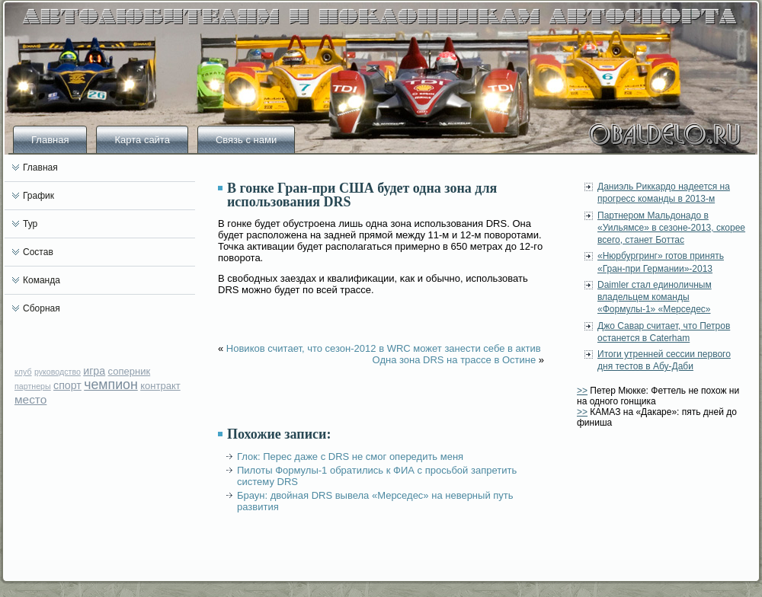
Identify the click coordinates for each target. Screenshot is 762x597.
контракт (160, 385)
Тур (30, 224)
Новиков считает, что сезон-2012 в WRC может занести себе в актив (383, 348)
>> (582, 390)
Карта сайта (141, 139)
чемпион (111, 384)
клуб (23, 371)
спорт (67, 385)
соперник (129, 371)
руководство (57, 371)
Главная (50, 139)
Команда (41, 280)
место (30, 399)
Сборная (41, 308)
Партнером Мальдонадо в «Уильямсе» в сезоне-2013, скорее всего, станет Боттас (671, 228)
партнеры (32, 386)
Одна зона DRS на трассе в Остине (454, 360)
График (38, 195)
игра (94, 371)
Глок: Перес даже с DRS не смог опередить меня (350, 456)
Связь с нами (246, 139)
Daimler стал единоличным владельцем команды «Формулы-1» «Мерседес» (654, 297)
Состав (38, 252)
